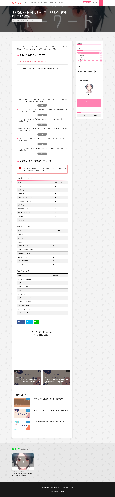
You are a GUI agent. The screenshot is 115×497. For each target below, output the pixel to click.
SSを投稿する (86, 2)
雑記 (32, 20)
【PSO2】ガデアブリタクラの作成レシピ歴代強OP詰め (50, 410)
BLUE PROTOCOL (42, 3)
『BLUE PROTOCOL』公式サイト (42, 334)
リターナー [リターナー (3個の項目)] (82, 74)
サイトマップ (55, 487)
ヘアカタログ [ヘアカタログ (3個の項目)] (92, 74)
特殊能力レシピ (91, 55)
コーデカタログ (59, 3)
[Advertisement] (42, 84)
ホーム (27, 3)
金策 (91, 57)
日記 (51, 3)
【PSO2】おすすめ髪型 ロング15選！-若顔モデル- (48, 399)
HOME (14, 34)
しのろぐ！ (62, 491)
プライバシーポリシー (66, 487)
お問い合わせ (46, 487)
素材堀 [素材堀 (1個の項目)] (91, 71)
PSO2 (33, 3)
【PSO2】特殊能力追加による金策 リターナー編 (48, 422)
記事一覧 (21, 34)
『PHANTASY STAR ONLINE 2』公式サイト (42, 331)
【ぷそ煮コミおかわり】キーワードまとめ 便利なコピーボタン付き (44, 34)
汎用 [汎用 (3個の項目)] (98, 71)
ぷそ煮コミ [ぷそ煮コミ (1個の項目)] (82, 71)
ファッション (91, 59)
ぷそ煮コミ (38, 20)
